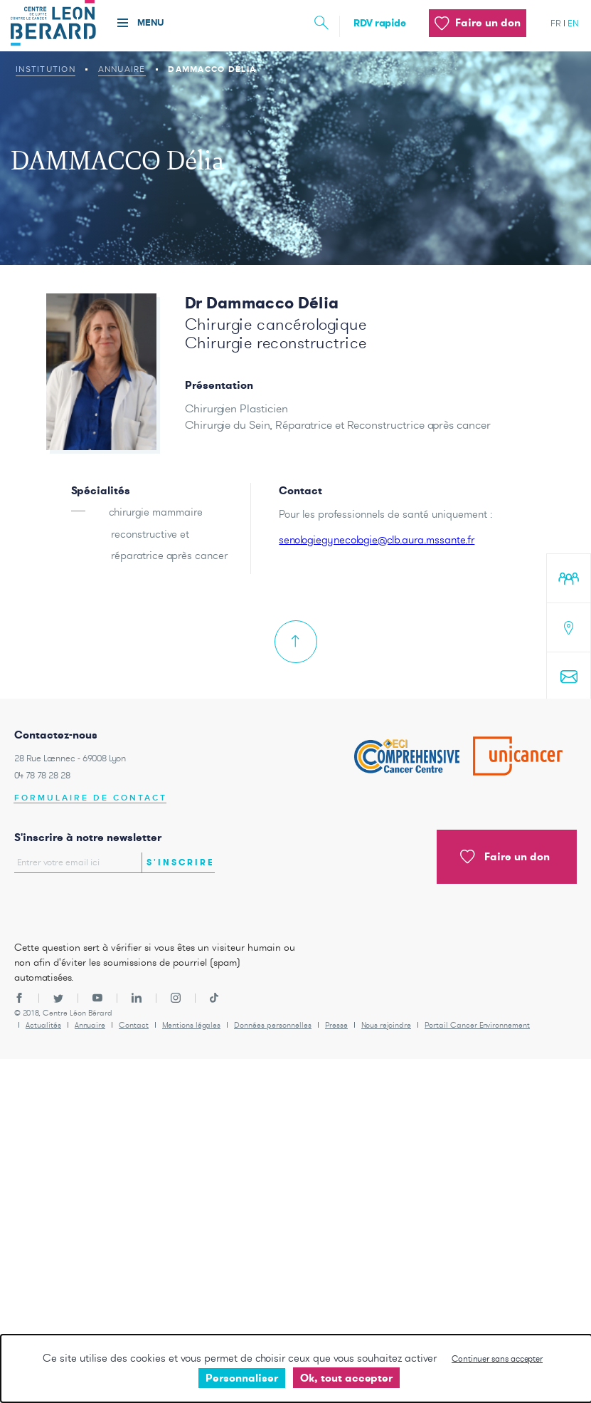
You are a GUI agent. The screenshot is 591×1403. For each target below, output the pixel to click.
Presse (336, 1025)
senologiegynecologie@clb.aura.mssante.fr (376, 539)
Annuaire (122, 69)
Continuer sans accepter (497, 1358)
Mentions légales (191, 1025)
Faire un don (505, 857)
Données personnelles (273, 1025)
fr (555, 23)
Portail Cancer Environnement (477, 1025)
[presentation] (97, 903)
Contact (134, 1025)
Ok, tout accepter (346, 1377)
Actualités (43, 1025)
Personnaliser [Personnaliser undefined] (242, 1377)
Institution (45, 69)
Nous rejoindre (386, 1025)
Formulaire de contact (90, 798)
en (573, 23)
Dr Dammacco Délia (262, 303)
